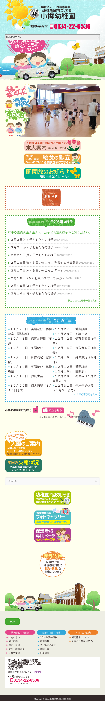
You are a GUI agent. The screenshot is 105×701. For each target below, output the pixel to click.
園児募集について (81, 637)
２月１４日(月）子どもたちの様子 (33, 293)
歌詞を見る (55, 410)
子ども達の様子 (48, 645)
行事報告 (44, 653)
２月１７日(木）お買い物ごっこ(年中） (37, 270)
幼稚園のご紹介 (20, 632)
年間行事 (44, 649)
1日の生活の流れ (48, 637)
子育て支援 (14, 653)
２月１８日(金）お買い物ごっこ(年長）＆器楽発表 (44, 262)
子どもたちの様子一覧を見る (82, 300)
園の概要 (13, 641)
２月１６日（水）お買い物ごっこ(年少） (37, 278)
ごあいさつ (14, 637)
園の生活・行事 (51, 632)
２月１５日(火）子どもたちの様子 (33, 285)
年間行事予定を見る (87, 394)
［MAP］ (37, 672)
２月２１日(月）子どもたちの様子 (33, 255)
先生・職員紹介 (16, 649)
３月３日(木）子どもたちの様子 (31, 239)
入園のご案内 (83, 632)
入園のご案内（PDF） (83, 641)
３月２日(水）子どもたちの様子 (31, 247)
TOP (12, 621)
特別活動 (44, 641)
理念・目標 (14, 645)
